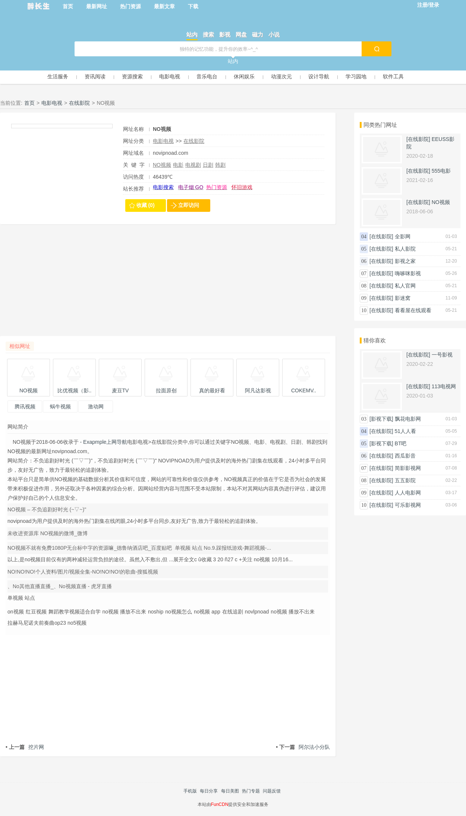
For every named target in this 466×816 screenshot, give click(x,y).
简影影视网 (408, 468)
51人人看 (405, 431)
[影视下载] (381, 419)
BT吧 (401, 443)
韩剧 (220, 165)
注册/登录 (428, 5)
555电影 (441, 171)
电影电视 (169, 76)
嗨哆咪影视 (408, 273)
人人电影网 (408, 493)
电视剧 (193, 165)
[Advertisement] (168, 284)
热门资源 (130, 6)
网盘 (241, 34)
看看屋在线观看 (413, 310)
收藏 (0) (145, 205)
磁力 (257, 34)
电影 (178, 165)
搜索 (208, 34)
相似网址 (19, 346)
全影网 (402, 236)
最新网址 (96, 6)
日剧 (208, 165)
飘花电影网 (408, 419)
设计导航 (318, 76)
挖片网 (25, 747)
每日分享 (209, 791)
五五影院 (405, 480)
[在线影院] (418, 139)
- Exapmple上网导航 (103, 442)
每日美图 (230, 791)
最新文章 (164, 6)
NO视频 (162, 165)
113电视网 (444, 386)
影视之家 (405, 261)
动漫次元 (281, 76)
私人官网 (405, 286)
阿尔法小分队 (303, 747)
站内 (192, 34)
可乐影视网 (408, 505)
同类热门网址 (380, 125)
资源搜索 (132, 76)
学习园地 (356, 76)
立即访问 (188, 205)
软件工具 (393, 76)
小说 (274, 34)
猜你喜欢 (374, 340)
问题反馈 (272, 791)
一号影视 (442, 355)
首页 (68, 6)
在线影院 (79, 103)
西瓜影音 (405, 456)
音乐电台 (206, 76)
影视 (224, 34)
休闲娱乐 (244, 76)
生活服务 (57, 76)
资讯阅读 (95, 76)
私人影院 (405, 249)
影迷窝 (402, 298)
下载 (193, 6)
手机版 (190, 791)
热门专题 (251, 791)
